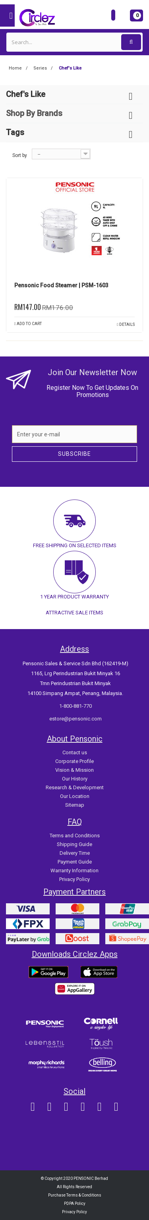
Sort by (19, 155)
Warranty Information (74, 870)
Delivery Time (75, 853)
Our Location (74, 796)
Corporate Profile (74, 761)
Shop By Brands (34, 113)
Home (15, 68)
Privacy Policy (74, 879)
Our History (74, 779)
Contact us (74, 752)
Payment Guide (75, 862)
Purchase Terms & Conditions (74, 1195)
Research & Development (75, 787)
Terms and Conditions (75, 836)
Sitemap (74, 805)
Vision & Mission (74, 770)
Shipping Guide (74, 844)
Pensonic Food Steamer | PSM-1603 (61, 285)
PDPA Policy (74, 1203)
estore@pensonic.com (75, 719)
